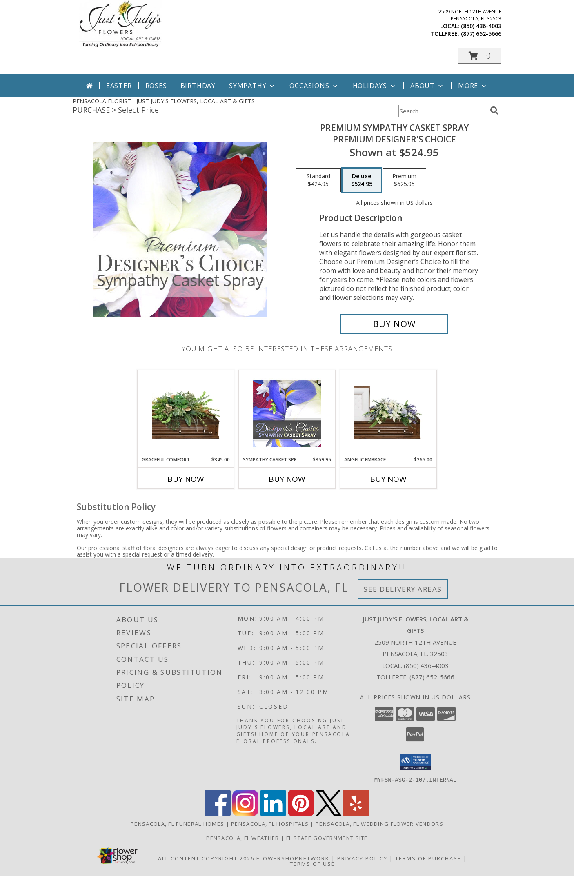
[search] (494, 110)
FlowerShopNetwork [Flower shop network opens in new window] (292, 858)
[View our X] (329, 813)
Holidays (375, 85)
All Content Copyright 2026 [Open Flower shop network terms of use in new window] (206, 858)
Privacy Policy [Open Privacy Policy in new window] (362, 858)
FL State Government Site (327, 837)
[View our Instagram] (245, 813)
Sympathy (252, 85)
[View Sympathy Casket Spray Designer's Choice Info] (287, 413)
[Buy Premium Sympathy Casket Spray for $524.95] (394, 324)
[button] (479, 56)
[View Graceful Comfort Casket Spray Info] (186, 412)
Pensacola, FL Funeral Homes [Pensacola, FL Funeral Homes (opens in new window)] (177, 823)
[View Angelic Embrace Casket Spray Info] (388, 412)
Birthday (198, 85)
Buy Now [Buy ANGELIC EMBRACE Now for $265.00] (388, 479)
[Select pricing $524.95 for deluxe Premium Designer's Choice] (362, 180)
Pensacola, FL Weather (242, 837)
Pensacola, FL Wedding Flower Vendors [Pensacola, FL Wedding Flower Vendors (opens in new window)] (379, 823)
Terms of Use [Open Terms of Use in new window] (312, 863)
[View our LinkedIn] (273, 813)
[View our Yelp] (356, 813)
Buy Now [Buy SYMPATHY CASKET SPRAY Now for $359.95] (287, 479)
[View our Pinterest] (301, 813)
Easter (119, 85)
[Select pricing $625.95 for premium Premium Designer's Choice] (404, 180)
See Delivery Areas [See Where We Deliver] (403, 589)
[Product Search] (442, 111)
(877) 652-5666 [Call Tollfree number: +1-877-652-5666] (431, 677)
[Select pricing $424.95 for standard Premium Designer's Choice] (318, 180)
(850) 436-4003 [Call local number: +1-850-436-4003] (481, 26)
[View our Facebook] (218, 813)
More (473, 85)
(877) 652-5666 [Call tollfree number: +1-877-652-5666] (481, 34)
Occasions (314, 85)
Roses (156, 85)
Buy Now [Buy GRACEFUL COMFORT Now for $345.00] (185, 479)
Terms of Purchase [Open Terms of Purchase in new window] (428, 858)
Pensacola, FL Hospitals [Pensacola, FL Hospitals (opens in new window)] (270, 823)
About (427, 85)
